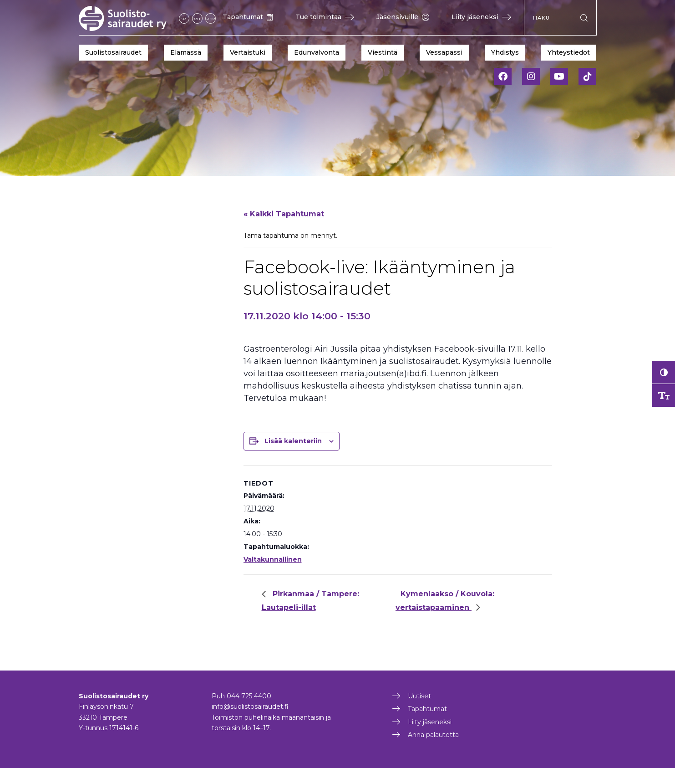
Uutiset (419, 696)
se (184, 18)
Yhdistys (505, 52)
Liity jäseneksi (481, 17)
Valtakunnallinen (273, 559)
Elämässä (185, 52)
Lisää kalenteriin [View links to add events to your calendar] (293, 441)
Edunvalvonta (316, 52)
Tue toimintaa (324, 17)
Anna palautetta (433, 735)
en (197, 18)
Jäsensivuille (402, 17)
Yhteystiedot (569, 52)
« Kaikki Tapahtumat (284, 214)
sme (210, 18)
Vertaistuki (247, 52)
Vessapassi (444, 52)
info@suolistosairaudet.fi (250, 706)
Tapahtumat (248, 17)
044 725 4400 (249, 696)
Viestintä (382, 52)
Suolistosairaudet (113, 52)
